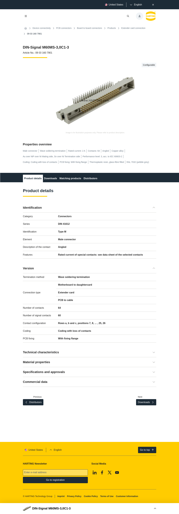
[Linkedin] (94, 472)
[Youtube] (117, 472)
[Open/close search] (128, 16)
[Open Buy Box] (89, 508)
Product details (33, 178)
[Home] (25, 28)
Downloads (50, 178)
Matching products (70, 178)
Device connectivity (42, 28)
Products (112, 28)
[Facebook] (102, 472)
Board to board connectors (89, 28)
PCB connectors (63, 28)
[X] (109, 472)
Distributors (90, 178)
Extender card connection (133, 28)
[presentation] (136, 5)
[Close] (153, 5)
